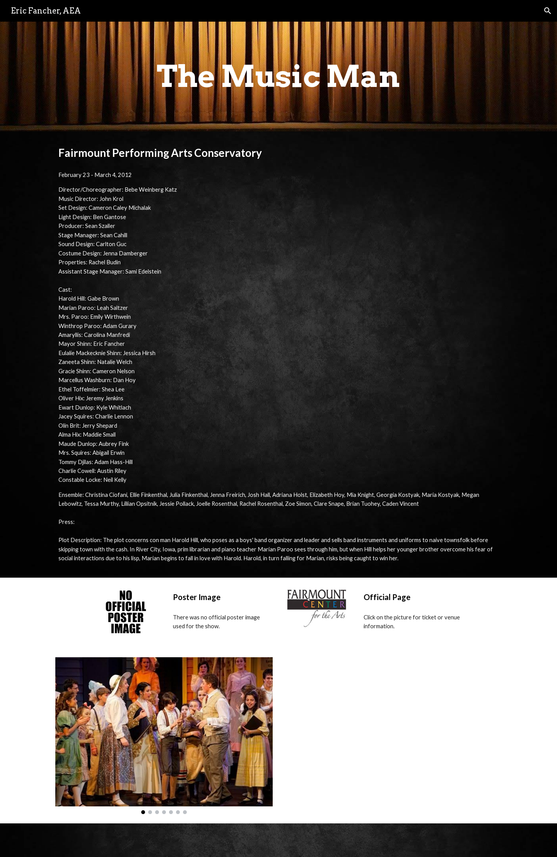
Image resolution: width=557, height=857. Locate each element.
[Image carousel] (164, 735)
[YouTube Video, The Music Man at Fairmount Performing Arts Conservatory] (393, 731)
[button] (547, 11)
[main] (278, 76)
